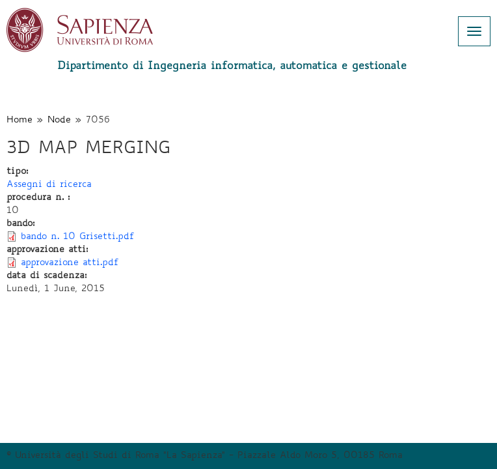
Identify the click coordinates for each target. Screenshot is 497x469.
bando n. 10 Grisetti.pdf (78, 237)
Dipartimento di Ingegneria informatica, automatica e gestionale (232, 66)
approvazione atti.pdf (70, 263)
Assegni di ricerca (49, 185)
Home (20, 120)
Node (59, 120)
